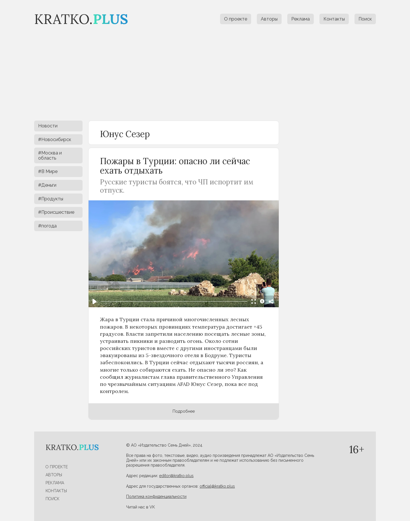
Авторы (269, 19)
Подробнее (184, 411)
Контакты (334, 19)
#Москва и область (50, 155)
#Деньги (47, 185)
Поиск (365, 19)
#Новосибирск (54, 139)
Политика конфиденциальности (156, 496)
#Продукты (50, 199)
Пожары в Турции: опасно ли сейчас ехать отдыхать (175, 166)
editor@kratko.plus (176, 475)
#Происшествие (56, 212)
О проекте (235, 19)
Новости (48, 126)
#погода (47, 226)
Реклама (300, 19)
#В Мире (48, 171)
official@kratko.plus (217, 486)
